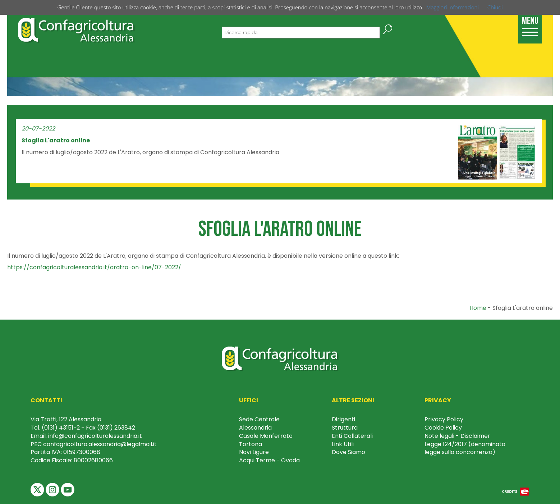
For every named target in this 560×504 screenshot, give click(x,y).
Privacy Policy (443, 419)
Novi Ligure (254, 452)
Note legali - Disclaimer (457, 436)
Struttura (345, 427)
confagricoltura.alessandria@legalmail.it (100, 444)
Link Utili (343, 444)
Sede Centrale (259, 419)
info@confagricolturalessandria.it (95, 436)
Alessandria (255, 427)
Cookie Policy (443, 427)
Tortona (250, 444)
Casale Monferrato (266, 436)
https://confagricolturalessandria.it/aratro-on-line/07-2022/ (94, 267)
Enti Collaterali (352, 436)
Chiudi (495, 7)
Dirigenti (343, 419)
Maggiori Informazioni (452, 7)
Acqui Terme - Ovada (269, 460)
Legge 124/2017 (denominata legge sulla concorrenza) (464, 448)
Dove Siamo (348, 452)
